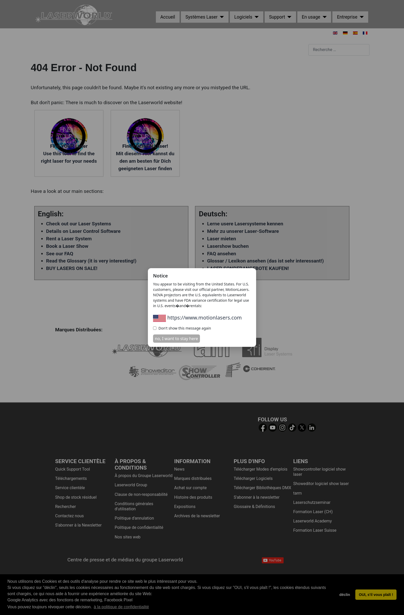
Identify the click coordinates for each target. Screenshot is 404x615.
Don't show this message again (182, 328)
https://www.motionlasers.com (197, 317)
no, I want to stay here (176, 338)
